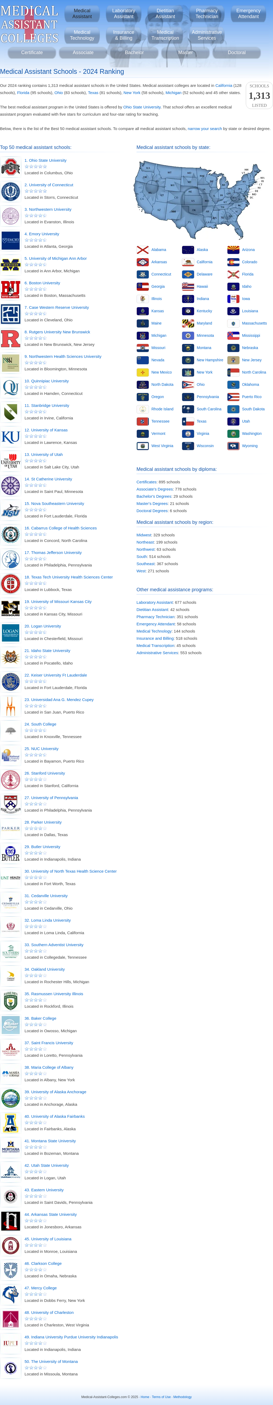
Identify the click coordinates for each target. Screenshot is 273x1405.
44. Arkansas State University (51, 1214)
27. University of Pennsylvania (51, 797)
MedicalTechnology (82, 35)
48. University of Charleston (49, 1312)
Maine (156, 323)
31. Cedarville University (46, 895)
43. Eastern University (44, 1190)
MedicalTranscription (165, 35)
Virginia (203, 433)
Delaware (204, 274)
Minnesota (205, 335)
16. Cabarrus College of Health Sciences (61, 528)
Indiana (203, 299)
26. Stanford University (45, 773)
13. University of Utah (44, 454)
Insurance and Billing (155, 638)
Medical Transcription (155, 645)
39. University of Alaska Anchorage (55, 1092)
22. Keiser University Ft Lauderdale (56, 675)
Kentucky (204, 311)
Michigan (174, 92)
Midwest (143, 535)
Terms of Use (161, 1397)
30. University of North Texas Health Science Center (71, 871)
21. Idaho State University (47, 650)
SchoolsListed (259, 96)
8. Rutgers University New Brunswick (57, 332)
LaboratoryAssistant (123, 13)
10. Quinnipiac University (47, 381)
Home (145, 1397)
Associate (83, 52)
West (141, 571)
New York (131, 92)
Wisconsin (205, 446)
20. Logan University (43, 626)
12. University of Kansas (46, 430)
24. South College (40, 724)
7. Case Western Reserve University (57, 307)
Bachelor (134, 52)
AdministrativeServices (207, 35)
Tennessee (160, 421)
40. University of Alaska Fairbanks (55, 1116)
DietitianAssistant (165, 13)
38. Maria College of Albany (49, 1067)
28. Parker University (43, 822)
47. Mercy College (41, 1288)
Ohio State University (141, 107)
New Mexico (161, 372)
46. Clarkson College (43, 1263)
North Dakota (162, 384)
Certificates (146, 482)
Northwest (145, 549)
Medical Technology (153, 631)
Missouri (158, 348)
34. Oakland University (45, 969)
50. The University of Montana (51, 1361)
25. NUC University (42, 748)
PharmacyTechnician (206, 13)
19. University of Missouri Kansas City (58, 601)
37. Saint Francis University (49, 1042)
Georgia (158, 286)
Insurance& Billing (123, 35)
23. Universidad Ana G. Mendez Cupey (59, 699)
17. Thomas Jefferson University (53, 552)
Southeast (145, 563)
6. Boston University (42, 283)
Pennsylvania (208, 397)
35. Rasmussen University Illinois (54, 993)
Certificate (32, 52)
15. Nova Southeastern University (54, 503)
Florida (23, 92)
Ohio (58, 92)
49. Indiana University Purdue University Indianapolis (71, 1337)
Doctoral (237, 52)
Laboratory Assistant (154, 602)
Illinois (156, 299)
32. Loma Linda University (48, 920)
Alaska (202, 250)
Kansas (157, 311)
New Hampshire (210, 360)
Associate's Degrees (154, 489)
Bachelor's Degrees (153, 496)
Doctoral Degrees (152, 510)
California (223, 85)
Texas (93, 92)
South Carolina (209, 409)
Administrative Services (157, 652)
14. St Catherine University (48, 479)
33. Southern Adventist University (54, 944)
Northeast (145, 542)
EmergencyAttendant (248, 13)
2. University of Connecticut (49, 185)
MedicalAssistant (82, 13)
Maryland (204, 323)
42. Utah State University (47, 1165)
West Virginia (162, 446)
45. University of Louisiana (48, 1239)
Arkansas (159, 262)
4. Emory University (42, 234)
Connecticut (161, 274)
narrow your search (205, 128)
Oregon (157, 397)
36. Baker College (40, 1018)
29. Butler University (42, 846)
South (141, 556)
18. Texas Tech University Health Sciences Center (69, 577)
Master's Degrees (152, 503)
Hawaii (202, 286)
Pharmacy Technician (155, 616)
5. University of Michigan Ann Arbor (56, 258)
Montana (204, 348)
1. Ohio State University (46, 160)
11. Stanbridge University (47, 405)
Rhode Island (162, 409)
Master (185, 52)
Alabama (158, 250)
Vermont (158, 433)
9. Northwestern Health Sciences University (63, 356)
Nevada (157, 360)
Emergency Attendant (155, 624)
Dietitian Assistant (152, 609)
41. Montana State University (50, 1141)
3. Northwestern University (48, 209)
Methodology (182, 1397)
